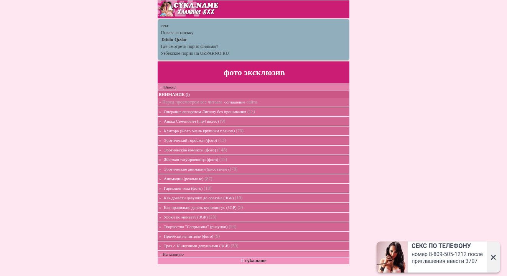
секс (165, 25)
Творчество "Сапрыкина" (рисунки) (195, 226)
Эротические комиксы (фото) (190, 150)
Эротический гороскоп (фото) (190, 140)
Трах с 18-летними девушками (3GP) (197, 245)
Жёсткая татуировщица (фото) (191, 159)
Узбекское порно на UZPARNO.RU (195, 53)
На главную (173, 254)
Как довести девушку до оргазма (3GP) (199, 198)
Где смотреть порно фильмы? (189, 46)
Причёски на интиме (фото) (188, 236)
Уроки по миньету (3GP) (185, 217)
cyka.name (255, 260)
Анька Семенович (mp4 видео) (191, 121)
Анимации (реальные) (183, 178)
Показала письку (177, 32)
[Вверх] (169, 87)
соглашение (234, 102)
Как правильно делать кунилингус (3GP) (200, 207)
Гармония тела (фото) (183, 188)
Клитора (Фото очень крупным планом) (199, 130)
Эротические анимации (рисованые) (196, 169)
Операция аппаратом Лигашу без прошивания (205, 111)
